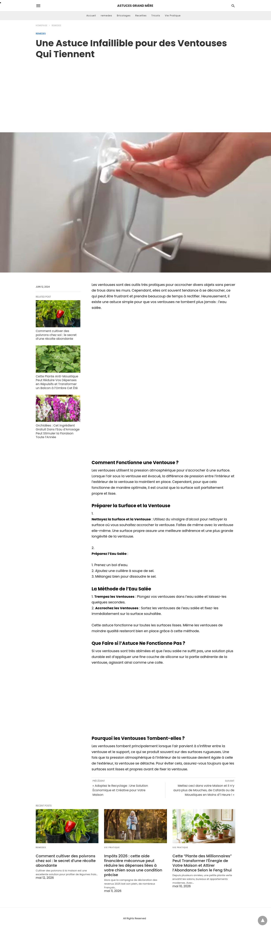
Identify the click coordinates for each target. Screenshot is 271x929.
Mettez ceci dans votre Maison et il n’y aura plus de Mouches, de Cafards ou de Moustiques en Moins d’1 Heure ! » (203, 790)
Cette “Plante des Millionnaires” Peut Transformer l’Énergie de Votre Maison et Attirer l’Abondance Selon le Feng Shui (202, 863)
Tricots (155, 15)
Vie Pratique (173, 15)
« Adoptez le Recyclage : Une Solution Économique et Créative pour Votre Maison (120, 790)
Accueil (91, 15)
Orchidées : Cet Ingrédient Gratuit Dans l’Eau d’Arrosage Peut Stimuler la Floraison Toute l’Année (57, 431)
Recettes (141, 15)
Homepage (41, 25)
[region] (135, 92)
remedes (106, 15)
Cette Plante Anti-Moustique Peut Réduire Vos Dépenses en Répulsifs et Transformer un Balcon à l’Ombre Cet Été (57, 382)
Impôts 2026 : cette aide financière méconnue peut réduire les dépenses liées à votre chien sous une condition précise (133, 865)
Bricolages (124, 15)
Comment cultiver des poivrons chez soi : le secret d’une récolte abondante (56, 335)
